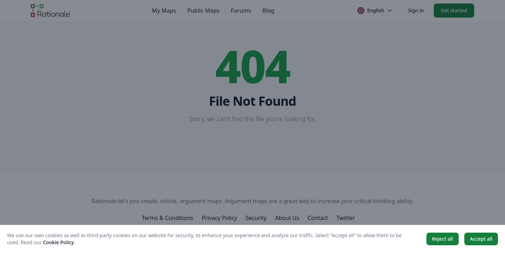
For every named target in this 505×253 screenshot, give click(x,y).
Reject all (442, 238)
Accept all (481, 238)
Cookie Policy (58, 242)
